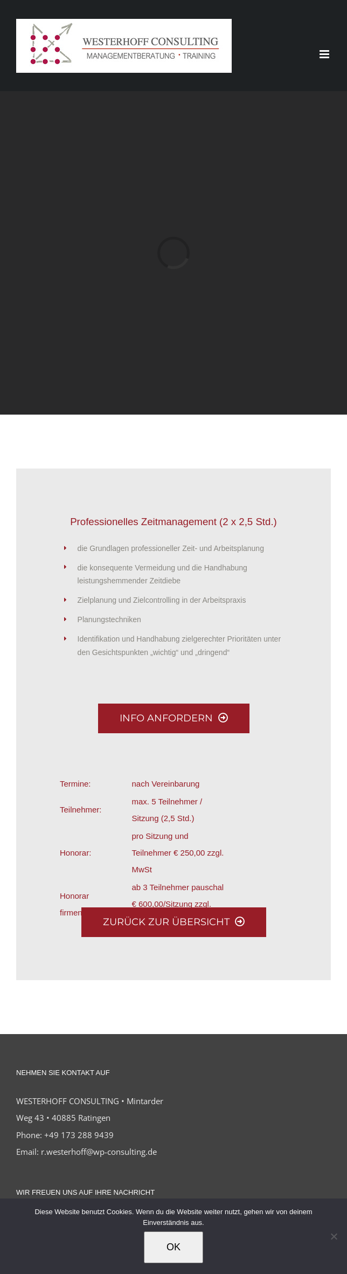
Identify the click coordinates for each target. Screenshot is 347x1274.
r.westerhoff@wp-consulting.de (99, 1151)
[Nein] (333, 1236)
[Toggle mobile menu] (325, 54)
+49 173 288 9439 (79, 1135)
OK (173, 1247)
